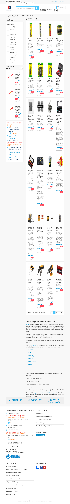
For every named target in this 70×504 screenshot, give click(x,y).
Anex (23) (12, 27)
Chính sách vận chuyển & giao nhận (15, 485)
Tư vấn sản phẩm (10, 494)
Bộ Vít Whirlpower (31, 361)
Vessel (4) (12, 60)
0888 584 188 (51, 11)
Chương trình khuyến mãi (12, 491)
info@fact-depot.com (58, 1)
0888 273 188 (43, 9)
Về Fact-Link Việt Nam (41, 432)
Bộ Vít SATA (30, 350)
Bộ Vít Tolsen (30, 353)
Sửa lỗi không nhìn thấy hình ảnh (14, 472)
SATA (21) (12, 32)
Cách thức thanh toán (41, 429)
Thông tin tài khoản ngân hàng (44, 416)
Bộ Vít (27, 324)
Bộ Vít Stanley (30, 356)
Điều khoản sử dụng (11, 466)
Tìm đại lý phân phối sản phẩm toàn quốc (16, 469)
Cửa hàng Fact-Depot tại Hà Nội (44, 426)
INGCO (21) (12, 29)
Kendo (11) (12, 47)
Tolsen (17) (13, 34)
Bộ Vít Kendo (30, 358)
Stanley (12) (13, 44)
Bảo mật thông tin (40, 422)
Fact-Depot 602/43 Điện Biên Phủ (44, 419)
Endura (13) (13, 39)
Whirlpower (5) (13, 52)
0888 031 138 (51, 9)
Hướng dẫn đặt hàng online (12, 475)
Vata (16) (12, 37)
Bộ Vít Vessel (30, 364)
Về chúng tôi (39, 413)
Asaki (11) (12, 49)
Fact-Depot (33, 345)
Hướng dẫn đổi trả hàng (12, 482)
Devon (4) (12, 57)
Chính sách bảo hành (11, 488)
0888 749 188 (43, 11)
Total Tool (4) (13, 55)
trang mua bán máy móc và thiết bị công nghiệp (45, 393)
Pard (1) (12, 62)
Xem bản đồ (14, 133)
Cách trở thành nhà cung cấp (13, 478)
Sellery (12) (13, 42)
